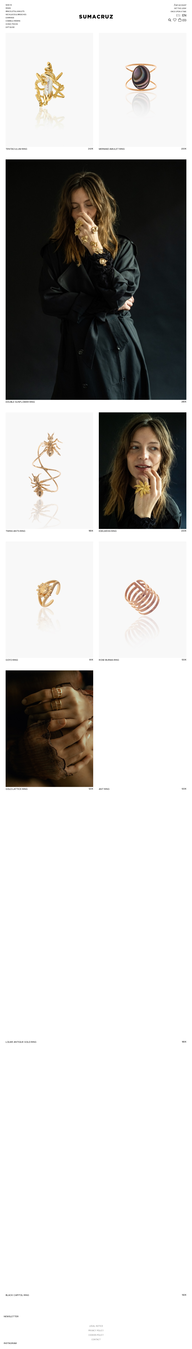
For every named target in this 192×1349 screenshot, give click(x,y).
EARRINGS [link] (10, 18)
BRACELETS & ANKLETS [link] (15, 12)
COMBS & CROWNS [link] (13, 21)
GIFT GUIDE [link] (10, 28)
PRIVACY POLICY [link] (96, 1331)
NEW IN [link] (9, 5)
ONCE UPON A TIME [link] (178, 12)
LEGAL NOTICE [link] (96, 1326)
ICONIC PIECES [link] (12, 24)
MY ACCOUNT (181, 5)
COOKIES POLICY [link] (96, 1335)
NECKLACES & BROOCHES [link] (16, 15)
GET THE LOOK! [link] (180, 9)
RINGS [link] (8, 8)
